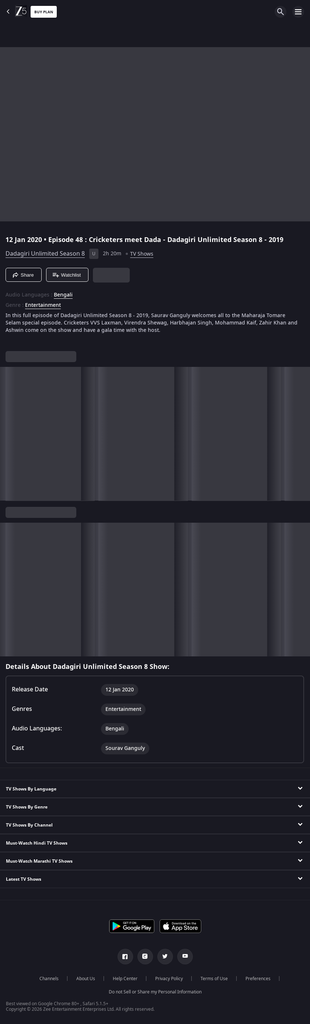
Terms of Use (214, 978)
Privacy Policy (169, 978)
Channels (49, 978)
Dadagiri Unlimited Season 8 (45, 253)
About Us (85, 978)
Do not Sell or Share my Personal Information (155, 992)
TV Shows (141, 254)
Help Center (125, 978)
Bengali (63, 295)
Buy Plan (43, 12)
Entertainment (43, 305)
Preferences (258, 978)
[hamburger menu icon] (298, 12)
